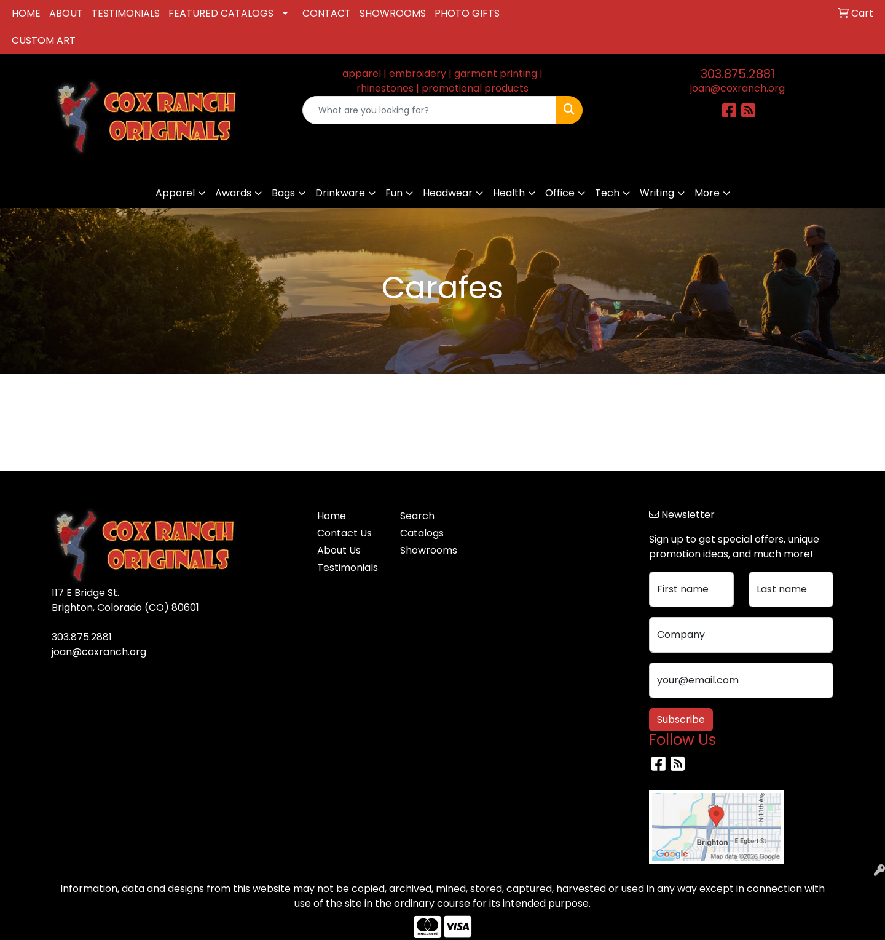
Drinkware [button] (340, 193)
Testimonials (347, 567)
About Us (339, 550)
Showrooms (428, 550)
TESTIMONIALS (126, 13)
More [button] (707, 193)
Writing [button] (657, 193)
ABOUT (66, 13)
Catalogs (422, 533)
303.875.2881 (738, 73)
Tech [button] (607, 193)
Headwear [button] (448, 193)
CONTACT (326, 13)
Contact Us (344, 533)
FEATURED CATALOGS (220, 13)
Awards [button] (233, 193)
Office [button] (560, 193)
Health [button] (509, 193)
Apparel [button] (175, 193)
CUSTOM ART (44, 40)
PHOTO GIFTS (467, 13)
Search (417, 516)
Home (331, 516)
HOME (26, 13)
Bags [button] (283, 193)
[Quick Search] (429, 110)
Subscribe (681, 719)
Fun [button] (394, 193)
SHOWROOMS (393, 13)
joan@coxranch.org (737, 88)
